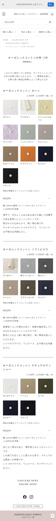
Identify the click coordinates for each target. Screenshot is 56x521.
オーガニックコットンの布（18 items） (21, 46)
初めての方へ (20, 14)
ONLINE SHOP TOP (20, 40)
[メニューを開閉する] (3, 13)
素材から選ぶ (45, 32)
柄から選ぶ (8, 32)
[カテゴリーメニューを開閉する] (28, 516)
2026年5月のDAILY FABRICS (17, 43)
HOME (5, 40)
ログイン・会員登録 (38, 14)
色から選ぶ (26, 32)
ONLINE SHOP (28, 482)
